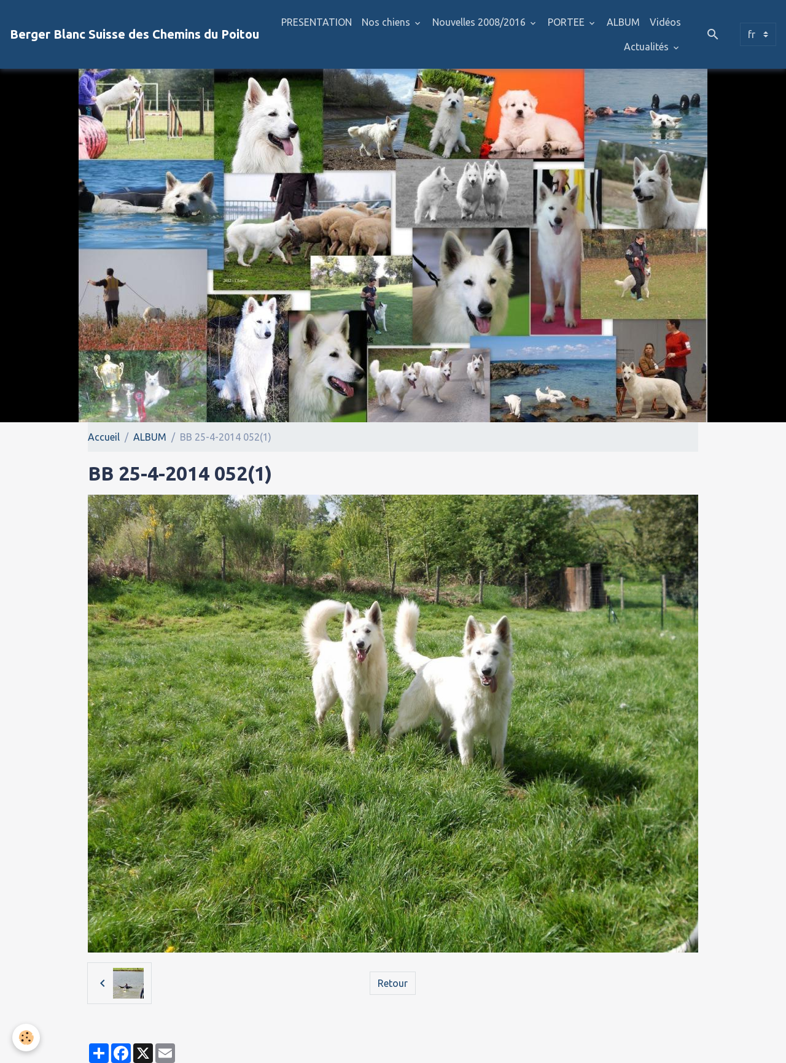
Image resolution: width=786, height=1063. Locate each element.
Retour (393, 983)
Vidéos (665, 22)
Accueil (104, 437)
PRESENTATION (316, 22)
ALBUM (623, 22)
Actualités (647, 46)
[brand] (134, 34)
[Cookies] (26, 1037)
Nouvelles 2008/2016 (480, 22)
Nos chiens (387, 22)
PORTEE (567, 22)
